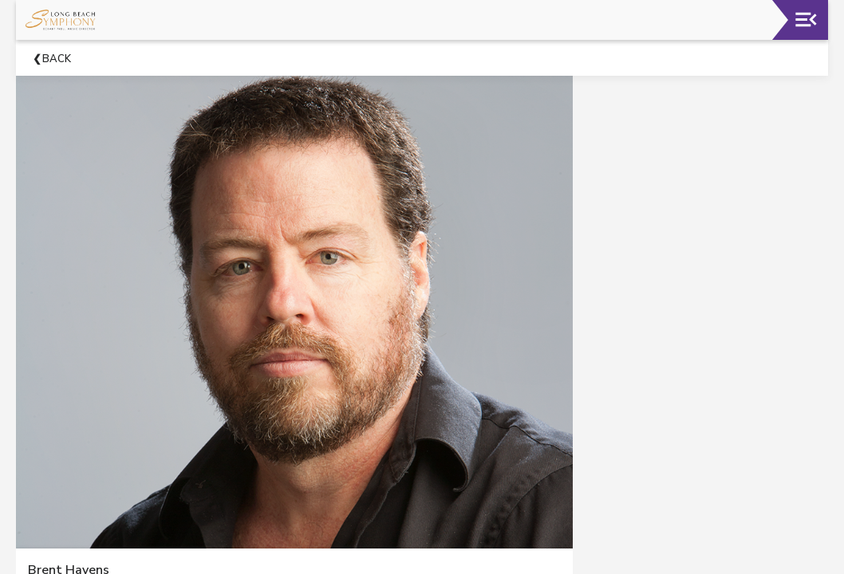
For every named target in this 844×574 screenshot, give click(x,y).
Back (56, 59)
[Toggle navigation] (806, 19)
